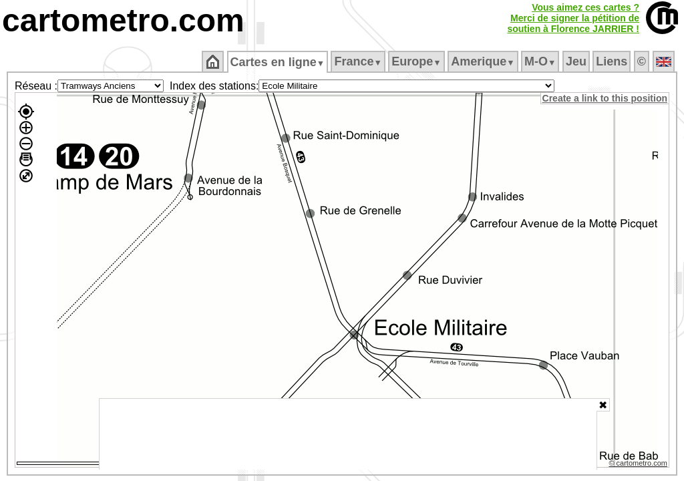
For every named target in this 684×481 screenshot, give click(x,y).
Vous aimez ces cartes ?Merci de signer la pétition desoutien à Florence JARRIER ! (573, 18)
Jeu (576, 61)
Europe (417, 61)
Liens (613, 61)
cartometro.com (123, 20)
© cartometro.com (639, 465)
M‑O (541, 61)
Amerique (484, 61)
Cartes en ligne (278, 62)
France (359, 61)
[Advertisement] (348, 434)
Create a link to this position (605, 98)
